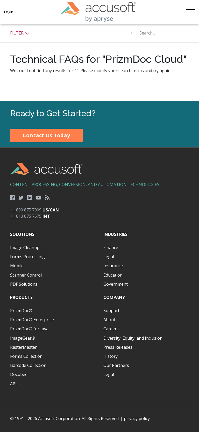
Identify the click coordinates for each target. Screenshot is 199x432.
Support (111, 310)
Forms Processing (27, 256)
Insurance (113, 266)
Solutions (22, 234)
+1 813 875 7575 (25, 216)
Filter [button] (20, 33)
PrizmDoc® (21, 310)
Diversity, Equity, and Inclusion (132, 338)
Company (114, 297)
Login (8, 11)
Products (21, 297)
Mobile (17, 266)
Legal (108, 256)
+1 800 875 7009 (25, 210)
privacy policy (137, 418)
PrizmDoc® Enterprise (32, 320)
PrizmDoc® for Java (29, 329)
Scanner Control (26, 275)
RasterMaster (23, 347)
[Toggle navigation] (190, 12)
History (110, 356)
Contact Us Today (46, 135)
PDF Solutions (23, 284)
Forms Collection (26, 356)
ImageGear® (22, 338)
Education (113, 275)
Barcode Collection (28, 365)
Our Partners (116, 365)
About (109, 320)
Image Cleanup (24, 247)
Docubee (18, 374)
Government (115, 284)
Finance (110, 247)
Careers (111, 329)
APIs (14, 384)
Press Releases (117, 347)
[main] (99, 62)
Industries (115, 234)
